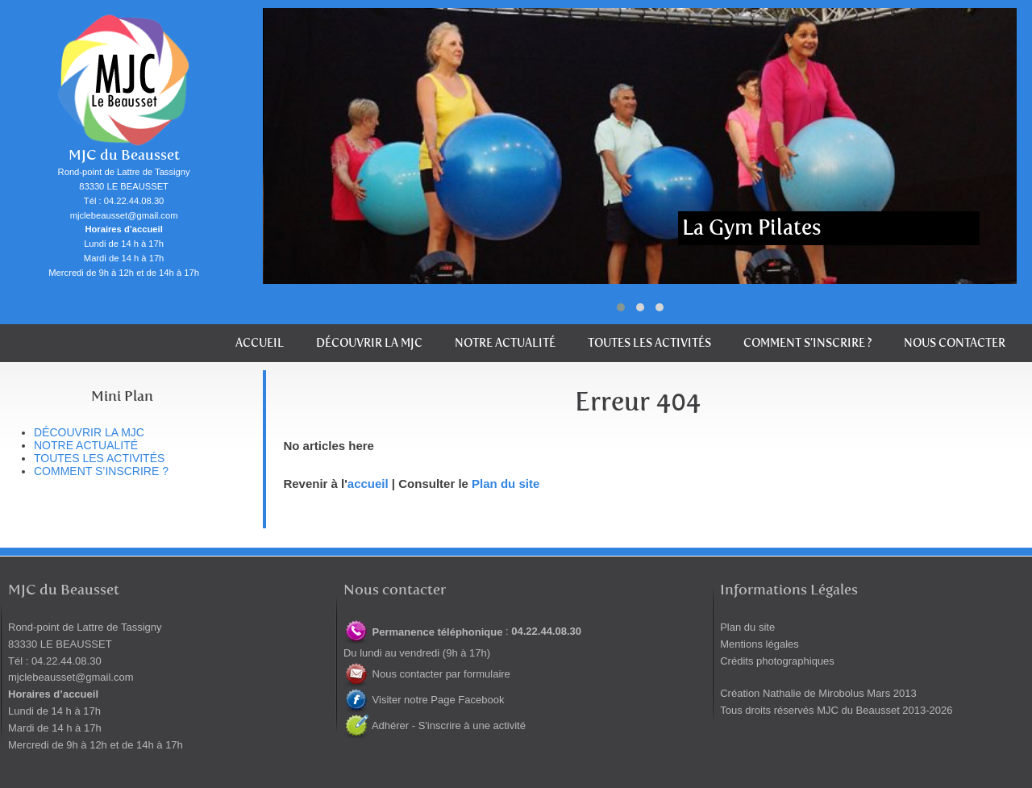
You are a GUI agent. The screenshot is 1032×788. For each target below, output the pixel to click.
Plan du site (505, 483)
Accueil (259, 343)
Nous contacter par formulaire (426, 674)
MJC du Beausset (124, 155)
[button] (620, 307)
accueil (368, 483)
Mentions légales (759, 644)
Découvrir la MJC (369, 343)
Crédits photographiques (777, 661)
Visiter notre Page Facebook (423, 700)
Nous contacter (954, 343)
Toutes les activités (649, 343)
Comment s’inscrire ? (807, 343)
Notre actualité (505, 343)
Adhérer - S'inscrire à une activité (434, 725)
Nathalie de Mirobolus (813, 693)
